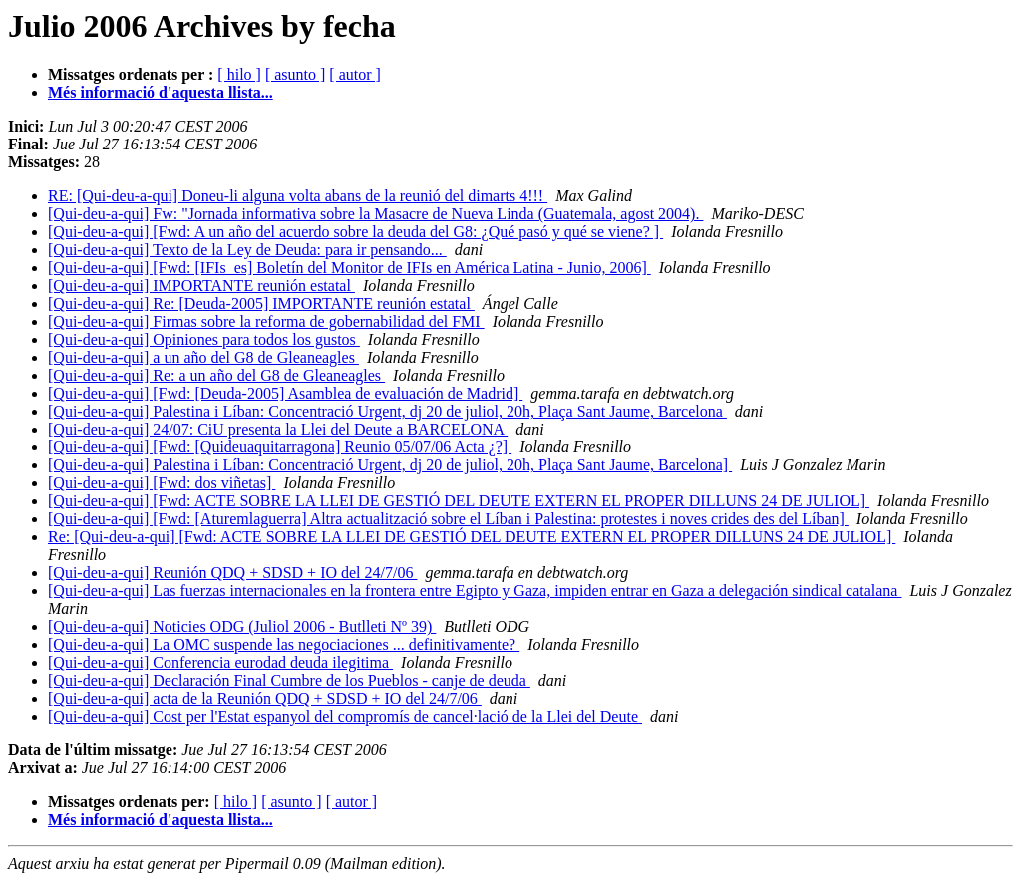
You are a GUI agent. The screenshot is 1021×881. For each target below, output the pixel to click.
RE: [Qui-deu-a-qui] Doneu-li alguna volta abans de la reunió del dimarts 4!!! (297, 195)
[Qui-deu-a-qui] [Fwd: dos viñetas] (161, 482)
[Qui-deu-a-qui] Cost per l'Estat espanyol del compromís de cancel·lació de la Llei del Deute (345, 716)
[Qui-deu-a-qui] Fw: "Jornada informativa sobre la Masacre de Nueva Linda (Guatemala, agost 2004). (375, 213)
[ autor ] (355, 74)
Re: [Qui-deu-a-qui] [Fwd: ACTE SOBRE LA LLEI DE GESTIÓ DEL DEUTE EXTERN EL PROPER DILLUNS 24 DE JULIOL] (471, 536)
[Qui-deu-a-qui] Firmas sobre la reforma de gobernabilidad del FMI (266, 321)
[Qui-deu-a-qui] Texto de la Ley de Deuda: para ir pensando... (247, 249)
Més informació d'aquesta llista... (160, 92)
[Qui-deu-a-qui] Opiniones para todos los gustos (204, 339)
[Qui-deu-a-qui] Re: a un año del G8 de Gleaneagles (216, 375)
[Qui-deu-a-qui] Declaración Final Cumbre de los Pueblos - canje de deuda (289, 680)
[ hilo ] (239, 74)
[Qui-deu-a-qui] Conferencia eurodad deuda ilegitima (220, 662)
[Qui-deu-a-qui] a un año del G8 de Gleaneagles (203, 357)
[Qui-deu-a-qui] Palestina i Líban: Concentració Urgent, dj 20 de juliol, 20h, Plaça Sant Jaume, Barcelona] (390, 464)
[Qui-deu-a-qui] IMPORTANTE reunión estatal (201, 285)
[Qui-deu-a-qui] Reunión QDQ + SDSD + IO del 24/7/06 (232, 572)
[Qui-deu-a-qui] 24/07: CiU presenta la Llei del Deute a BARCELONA (278, 429)
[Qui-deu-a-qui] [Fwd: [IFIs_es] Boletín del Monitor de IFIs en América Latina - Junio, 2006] (349, 267)
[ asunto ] (295, 74)
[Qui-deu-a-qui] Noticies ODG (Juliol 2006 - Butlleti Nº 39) (242, 626)
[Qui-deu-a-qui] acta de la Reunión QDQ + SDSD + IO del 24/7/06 (265, 698)
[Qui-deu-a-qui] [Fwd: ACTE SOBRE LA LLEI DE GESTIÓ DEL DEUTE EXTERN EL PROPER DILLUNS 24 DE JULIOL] (458, 500)
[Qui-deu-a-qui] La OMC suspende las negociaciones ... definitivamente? (283, 644)
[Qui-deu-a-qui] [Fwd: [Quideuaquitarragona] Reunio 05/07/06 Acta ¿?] (279, 447)
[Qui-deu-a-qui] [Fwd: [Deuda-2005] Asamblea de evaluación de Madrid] (285, 393)
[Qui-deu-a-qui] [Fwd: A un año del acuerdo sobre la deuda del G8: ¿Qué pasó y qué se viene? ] (355, 231)
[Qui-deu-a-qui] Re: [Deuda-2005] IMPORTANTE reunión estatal (261, 303)
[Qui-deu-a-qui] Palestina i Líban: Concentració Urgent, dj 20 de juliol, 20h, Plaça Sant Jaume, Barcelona (387, 411)
